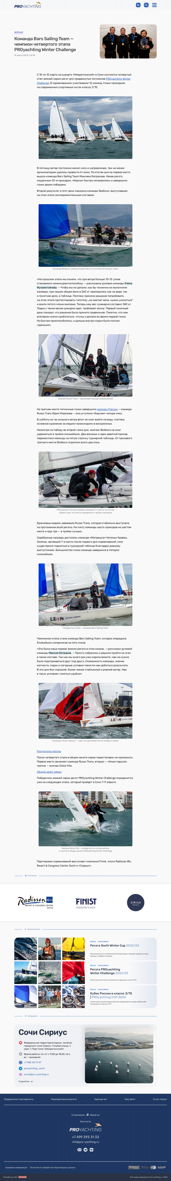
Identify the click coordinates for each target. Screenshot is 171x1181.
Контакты (85, 1121)
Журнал (18, 32)
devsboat (22, 1177)
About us (95, 1115)
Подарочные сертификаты (19, 1099)
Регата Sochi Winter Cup (114, 945)
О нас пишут (160, 1099)
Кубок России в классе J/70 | (111, 995)
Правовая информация (16, 1167)
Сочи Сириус (43, 1032)
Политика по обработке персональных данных (52, 1167)
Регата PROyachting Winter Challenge (109, 971)
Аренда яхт (100, 1099)
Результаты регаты (49, 751)
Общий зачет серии (49, 771)
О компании (78, 1115)
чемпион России (107, 409)
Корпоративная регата (64, 1099)
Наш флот (130, 1099)
